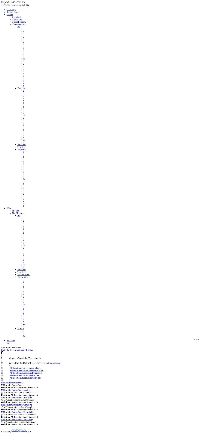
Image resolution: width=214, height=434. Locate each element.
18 (2, 380)
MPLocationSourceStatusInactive (24, 375)
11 (2, 363)
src (8, 343)
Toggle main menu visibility (16, 5)
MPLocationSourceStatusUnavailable (26, 370)
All (18, 27)
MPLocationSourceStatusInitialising (26, 373)
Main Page (11, 9)
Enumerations (23, 274)
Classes (10, 14)
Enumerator (22, 277)
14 (2, 370)
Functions (21, 88)
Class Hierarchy (19, 22)
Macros (20, 328)
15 (2, 373)
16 (2, 375)
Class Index (17, 19)
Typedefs (21, 147)
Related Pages (13, 12)
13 (2, 368)
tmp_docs (11, 340)
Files (9, 208)
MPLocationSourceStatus (48, 363)
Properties (21, 149)
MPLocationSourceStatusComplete (25, 378)
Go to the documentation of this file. (17, 350)
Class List (16, 17)
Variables (21, 144)
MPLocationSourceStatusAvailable (25, 368)
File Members (18, 213)
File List (15, 211)
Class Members (19, 24)
